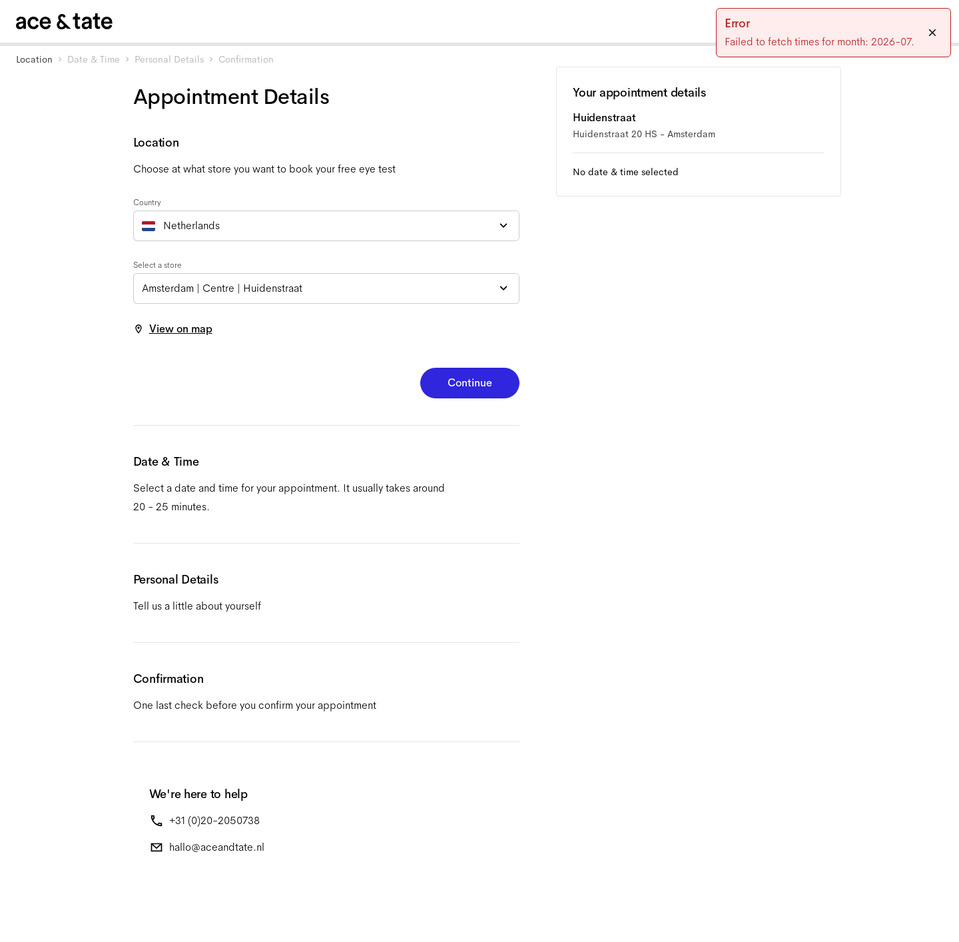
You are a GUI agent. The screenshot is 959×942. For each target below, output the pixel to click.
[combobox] (326, 226)
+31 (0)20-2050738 (214, 820)
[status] (833, 32)
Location (34, 59)
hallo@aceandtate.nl (216, 847)
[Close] (932, 32)
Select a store (157, 265)
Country (147, 202)
